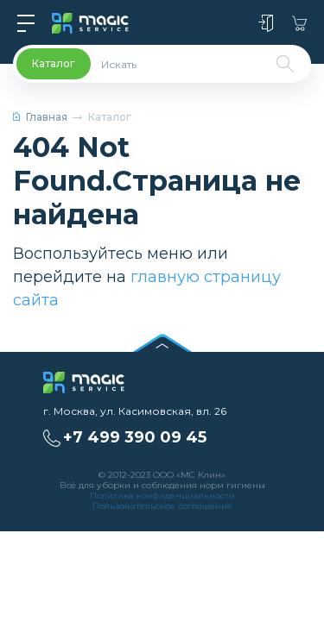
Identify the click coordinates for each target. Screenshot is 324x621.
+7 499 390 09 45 (134, 437)
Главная (40, 116)
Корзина (299, 23)
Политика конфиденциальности (162, 495)
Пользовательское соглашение (162, 505)
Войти (265, 23)
